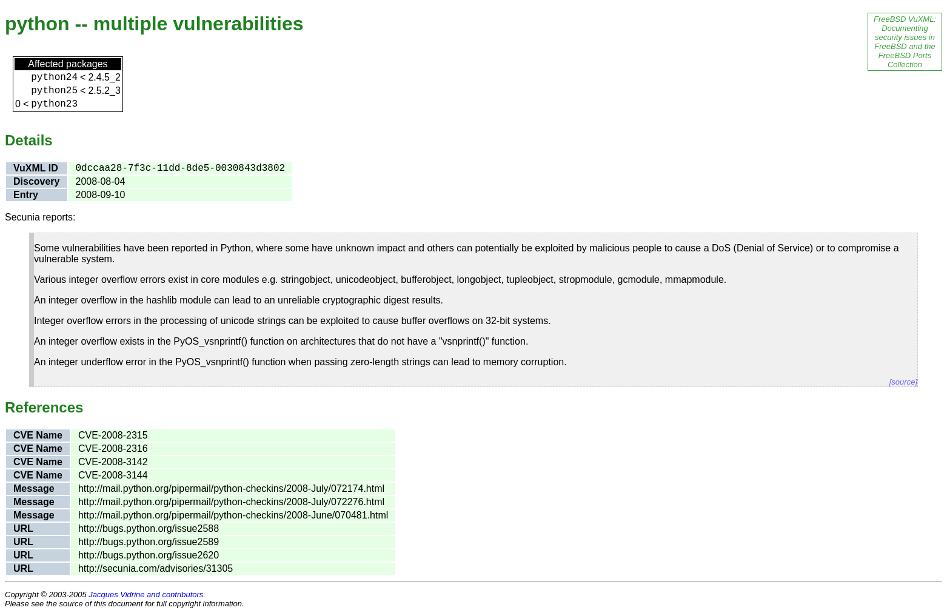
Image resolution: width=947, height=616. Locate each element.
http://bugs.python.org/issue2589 (148, 542)
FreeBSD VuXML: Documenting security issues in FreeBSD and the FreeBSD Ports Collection (905, 42)
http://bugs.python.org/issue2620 (148, 555)
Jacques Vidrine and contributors (146, 594)
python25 (54, 90)
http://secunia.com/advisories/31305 (155, 568)
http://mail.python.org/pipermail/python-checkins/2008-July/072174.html (231, 488)
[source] (903, 381)
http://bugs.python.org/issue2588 (148, 528)
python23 (54, 104)
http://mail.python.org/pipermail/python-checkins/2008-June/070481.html (233, 515)
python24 (54, 77)
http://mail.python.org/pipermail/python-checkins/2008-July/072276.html (231, 502)
